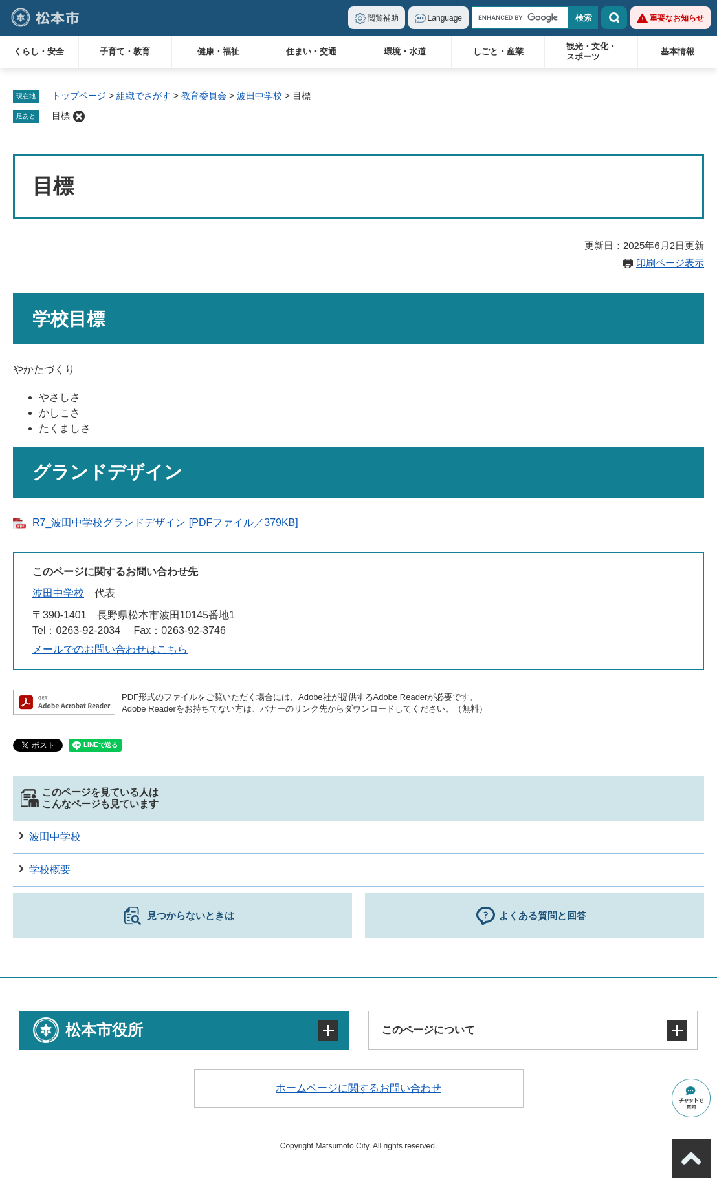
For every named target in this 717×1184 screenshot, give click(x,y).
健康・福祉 (218, 51)
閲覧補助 (383, 18)
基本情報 (677, 51)
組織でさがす (143, 95)
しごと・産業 (498, 51)
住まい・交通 (311, 51)
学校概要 (50, 869)
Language (445, 18)
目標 (61, 116)
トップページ (79, 95)
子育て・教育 (125, 51)
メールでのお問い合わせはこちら (110, 649)
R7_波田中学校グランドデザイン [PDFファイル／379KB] (165, 522)
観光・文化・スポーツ (591, 51)
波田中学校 (259, 95)
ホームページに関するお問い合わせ (358, 1088)
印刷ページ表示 (670, 262)
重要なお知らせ (677, 18)
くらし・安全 (39, 51)
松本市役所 (104, 1030)
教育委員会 (203, 95)
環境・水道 (405, 51)
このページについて (428, 1029)
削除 (79, 116)
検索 (614, 17)
